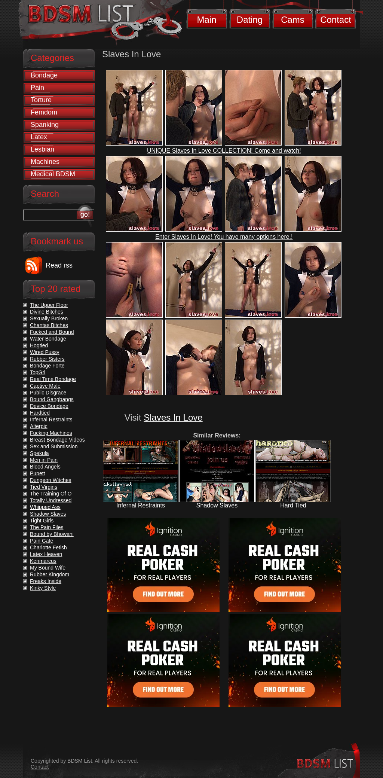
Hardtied (40, 413)
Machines (45, 161)
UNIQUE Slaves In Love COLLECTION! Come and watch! (224, 150)
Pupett (37, 473)
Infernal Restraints (140, 505)
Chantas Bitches (49, 325)
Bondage (44, 75)
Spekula (39, 453)
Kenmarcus (43, 561)
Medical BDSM (53, 174)
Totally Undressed (50, 500)
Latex (39, 137)
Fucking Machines (51, 433)
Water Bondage (48, 339)
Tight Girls (41, 521)
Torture (41, 100)
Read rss (59, 265)
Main (206, 20)
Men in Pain (44, 460)
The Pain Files (46, 527)
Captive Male (45, 386)
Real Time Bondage (53, 379)
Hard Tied (293, 505)
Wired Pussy (44, 352)
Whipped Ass (45, 507)
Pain (37, 87)
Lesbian (42, 149)
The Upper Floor (49, 305)
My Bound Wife (47, 568)
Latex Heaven (46, 554)
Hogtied (39, 345)
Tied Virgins (43, 487)
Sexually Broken (49, 318)
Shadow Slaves (217, 505)
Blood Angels (45, 467)
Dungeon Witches (50, 480)
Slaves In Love (173, 417)
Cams (292, 20)
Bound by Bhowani (52, 534)
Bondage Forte (47, 366)
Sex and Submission (54, 446)
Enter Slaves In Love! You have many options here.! (223, 237)
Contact (335, 20)
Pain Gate (41, 541)
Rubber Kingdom (49, 574)
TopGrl (37, 372)
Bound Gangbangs (52, 399)
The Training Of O (50, 494)
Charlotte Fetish (48, 547)
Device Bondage (49, 406)
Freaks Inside (45, 581)
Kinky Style (43, 588)
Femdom (44, 112)
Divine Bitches (46, 312)
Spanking (45, 124)
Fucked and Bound (52, 332)
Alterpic (39, 426)
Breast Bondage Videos (57, 440)
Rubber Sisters (47, 359)
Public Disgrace (48, 393)
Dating (250, 20)
